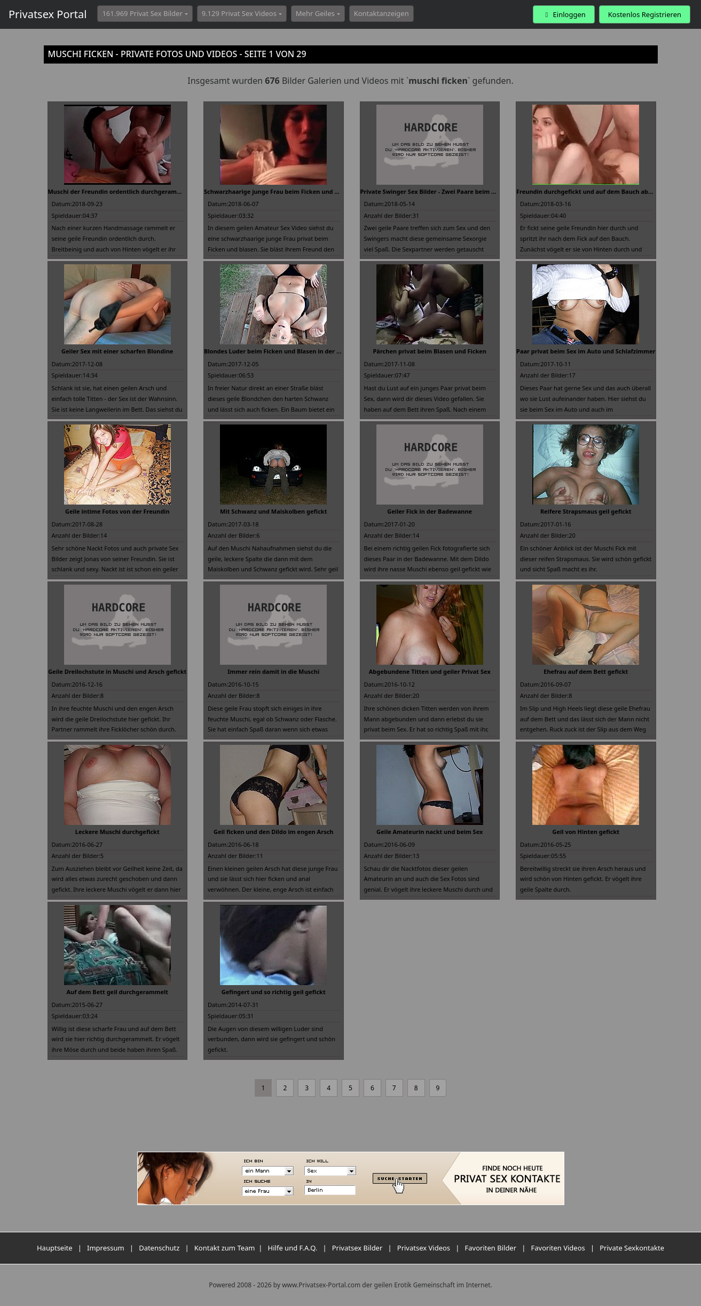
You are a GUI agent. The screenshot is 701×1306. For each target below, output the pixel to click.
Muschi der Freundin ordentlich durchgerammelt (119, 191)
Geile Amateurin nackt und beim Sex (429, 832)
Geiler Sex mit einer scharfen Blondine (117, 351)
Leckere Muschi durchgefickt (117, 832)
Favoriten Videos (558, 1248)
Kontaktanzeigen (381, 13)
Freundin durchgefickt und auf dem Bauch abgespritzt (595, 191)
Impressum (105, 1248)
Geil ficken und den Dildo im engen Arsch (274, 832)
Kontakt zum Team (224, 1248)
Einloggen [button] (563, 14)
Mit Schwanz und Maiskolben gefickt (273, 511)
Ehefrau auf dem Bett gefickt (586, 671)
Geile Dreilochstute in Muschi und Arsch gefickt (117, 671)
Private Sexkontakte (632, 1248)
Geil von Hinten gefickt (585, 832)
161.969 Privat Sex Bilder (142, 13)
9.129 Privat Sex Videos (239, 13)
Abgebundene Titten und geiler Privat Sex (430, 671)
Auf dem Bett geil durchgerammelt (117, 992)
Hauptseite (55, 1248)
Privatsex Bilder (357, 1248)
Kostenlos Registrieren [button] (644, 14)
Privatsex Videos (423, 1248)
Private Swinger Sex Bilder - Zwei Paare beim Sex (430, 191)
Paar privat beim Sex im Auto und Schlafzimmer (585, 351)
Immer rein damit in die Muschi (273, 671)
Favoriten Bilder (491, 1248)
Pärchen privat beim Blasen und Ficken (429, 351)
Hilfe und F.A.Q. (293, 1248)
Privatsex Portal (47, 14)
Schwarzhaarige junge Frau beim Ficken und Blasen (279, 191)
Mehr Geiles (315, 13)
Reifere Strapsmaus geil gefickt (586, 511)
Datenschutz (159, 1248)
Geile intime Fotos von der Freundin (117, 511)
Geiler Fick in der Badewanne (429, 511)
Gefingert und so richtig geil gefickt (274, 992)
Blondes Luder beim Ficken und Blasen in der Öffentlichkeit (290, 351)
